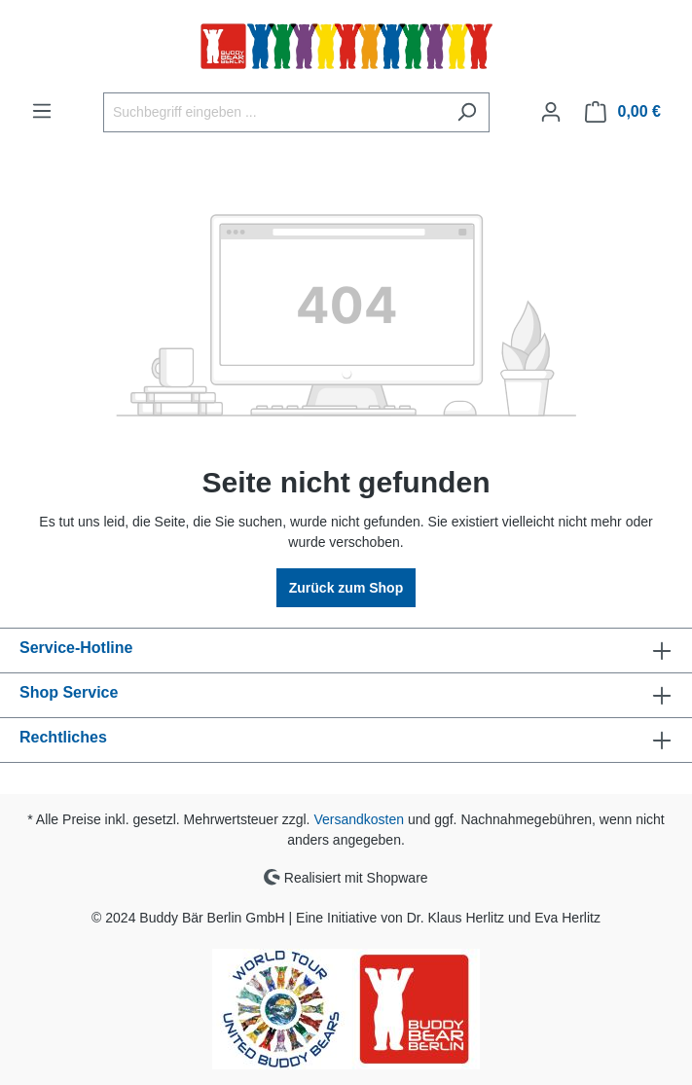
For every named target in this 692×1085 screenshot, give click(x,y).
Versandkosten (358, 819)
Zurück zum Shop (346, 588)
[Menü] (41, 110)
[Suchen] (467, 112)
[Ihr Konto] (550, 111)
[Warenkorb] (623, 111)
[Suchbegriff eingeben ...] (274, 112)
